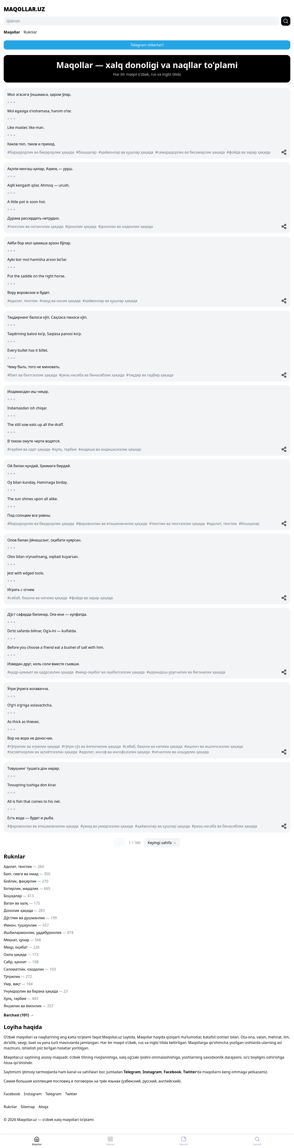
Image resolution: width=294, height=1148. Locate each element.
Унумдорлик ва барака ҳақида (36, 991)
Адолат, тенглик (24, 866)
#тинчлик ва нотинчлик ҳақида (35, 226)
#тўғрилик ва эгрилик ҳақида (33, 746)
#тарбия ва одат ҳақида (28, 449)
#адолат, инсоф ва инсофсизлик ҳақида (114, 751)
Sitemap (28, 1106)
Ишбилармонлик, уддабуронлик (39, 932)
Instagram (152, 1071)
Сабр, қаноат (21, 961)
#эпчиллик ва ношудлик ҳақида (180, 751)
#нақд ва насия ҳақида (60, 300)
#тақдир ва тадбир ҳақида (149, 375)
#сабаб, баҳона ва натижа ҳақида (37, 597)
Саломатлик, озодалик (30, 969)
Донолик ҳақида (24, 910)
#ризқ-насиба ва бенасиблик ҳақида (91, 375)
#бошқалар (86, 152)
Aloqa (43, 1106)
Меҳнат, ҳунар (22, 939)
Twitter (189, 1071)
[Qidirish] (141, 21)
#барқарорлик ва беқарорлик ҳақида (40, 152)
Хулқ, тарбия (21, 998)
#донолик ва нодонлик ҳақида (125, 226)
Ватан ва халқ (22, 903)
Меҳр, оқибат (22, 947)
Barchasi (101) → (19, 1015)
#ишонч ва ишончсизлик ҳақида (213, 746)
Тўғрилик (18, 976)
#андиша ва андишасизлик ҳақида (109, 449)
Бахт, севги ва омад (27, 873)
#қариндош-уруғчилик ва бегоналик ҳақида (186, 672)
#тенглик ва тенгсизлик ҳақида (177, 523)
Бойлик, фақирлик (26, 881)
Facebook (172, 1071)
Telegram (132, 1071)
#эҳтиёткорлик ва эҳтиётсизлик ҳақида (42, 751)
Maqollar (12, 32)
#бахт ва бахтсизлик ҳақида (32, 375)
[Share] (284, 152)
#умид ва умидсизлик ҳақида (106, 826)
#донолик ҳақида (80, 226)
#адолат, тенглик (22, 300)
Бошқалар (19, 895)
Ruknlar (30, 32)
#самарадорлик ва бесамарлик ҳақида (190, 152)
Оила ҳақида (21, 954)
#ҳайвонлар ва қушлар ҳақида (126, 152)
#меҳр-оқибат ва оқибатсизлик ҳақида (110, 672)
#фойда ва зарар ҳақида (249, 152)
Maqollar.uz (24, 9)
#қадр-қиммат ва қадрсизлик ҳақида (40, 672)
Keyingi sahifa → (162, 842)
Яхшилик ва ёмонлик (29, 1005)
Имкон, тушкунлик (26, 925)
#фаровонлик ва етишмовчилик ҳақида (111, 523)
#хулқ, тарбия (64, 449)
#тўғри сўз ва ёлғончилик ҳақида (91, 746)
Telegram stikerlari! (147, 44)
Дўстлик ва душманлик (30, 917)
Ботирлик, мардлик (27, 888)
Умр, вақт (18, 983)
